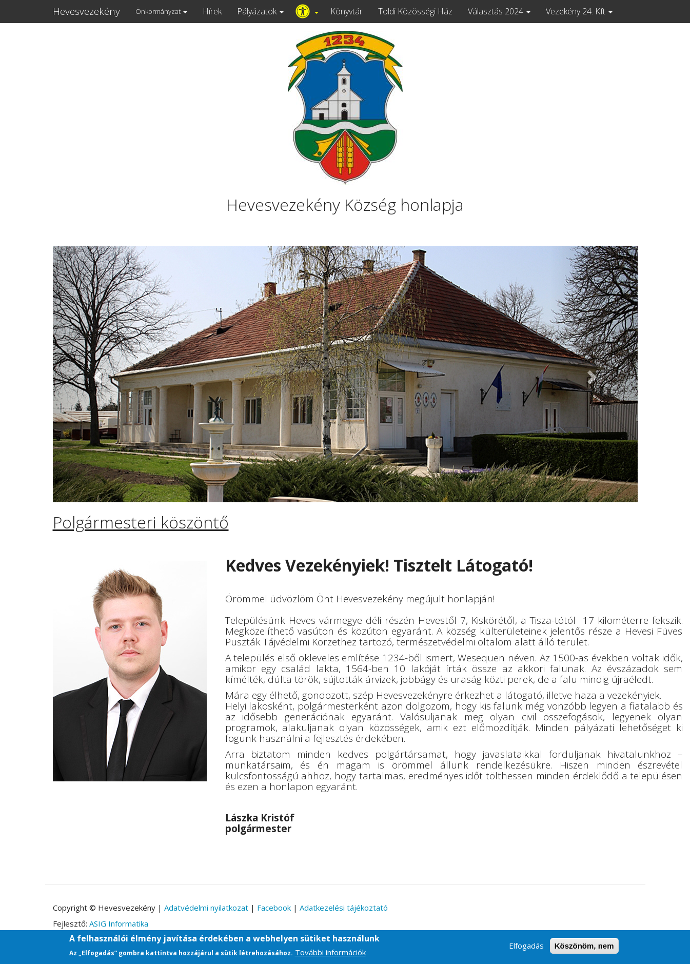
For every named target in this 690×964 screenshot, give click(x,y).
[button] (97, 374)
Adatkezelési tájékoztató (344, 907)
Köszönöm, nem (584, 949)
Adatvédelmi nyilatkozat (206, 907)
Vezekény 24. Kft (579, 11)
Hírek (212, 11)
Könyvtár (346, 11)
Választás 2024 (499, 11)
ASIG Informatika (118, 923)
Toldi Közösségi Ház (415, 11)
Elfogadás (526, 948)
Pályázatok (260, 11)
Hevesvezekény (86, 11)
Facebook (274, 907)
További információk (330, 955)
